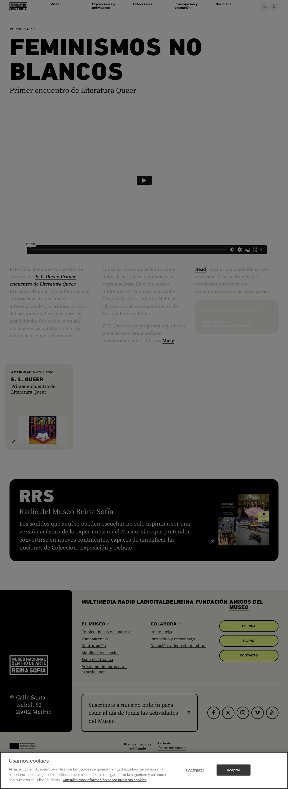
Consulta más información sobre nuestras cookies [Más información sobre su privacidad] (104, 780)
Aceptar (233, 770)
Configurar (195, 770)
